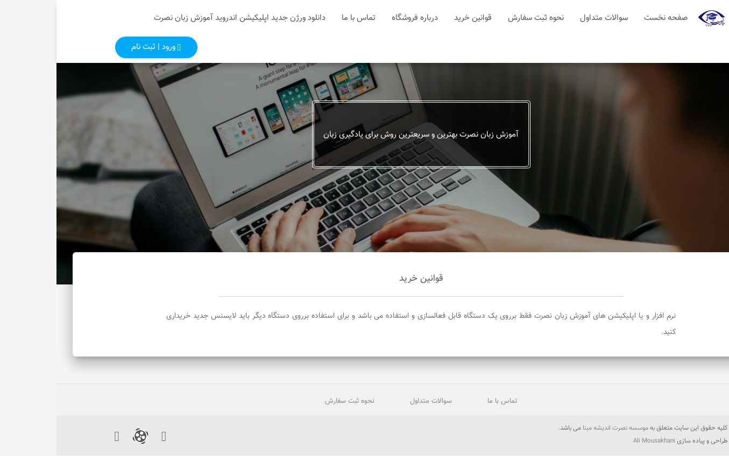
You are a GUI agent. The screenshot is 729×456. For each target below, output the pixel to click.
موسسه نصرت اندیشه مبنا (559, 428)
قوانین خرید (416, 18)
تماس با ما (302, 18)
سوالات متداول (547, 18)
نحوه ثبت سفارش (479, 18)
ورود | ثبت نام (100, 47)
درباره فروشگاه (358, 18)
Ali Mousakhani (598, 441)
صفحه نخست (609, 18)
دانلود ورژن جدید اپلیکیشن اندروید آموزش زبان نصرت (183, 18)
